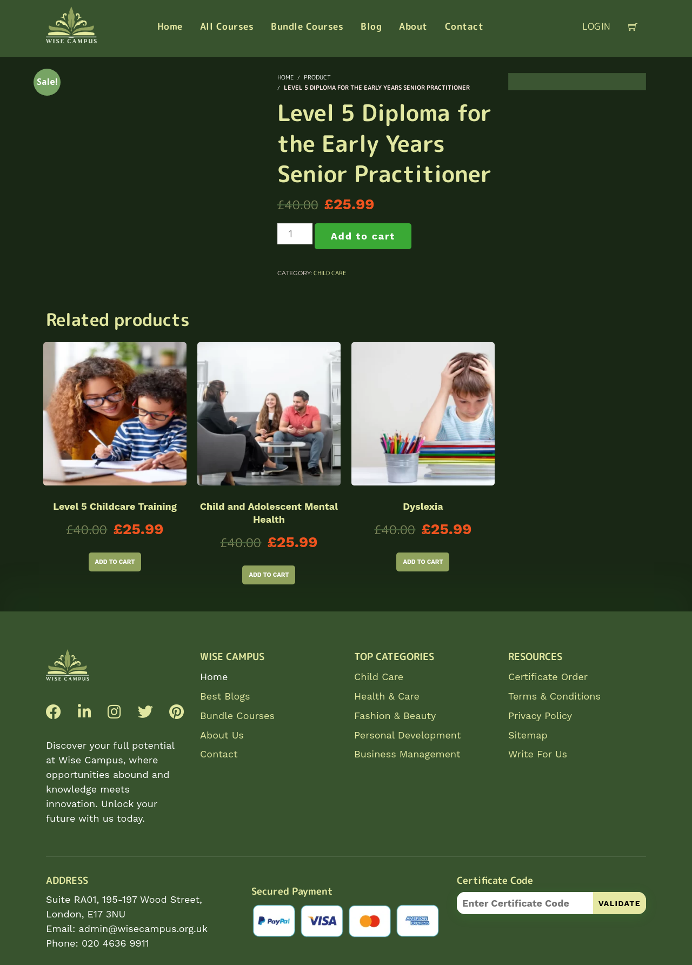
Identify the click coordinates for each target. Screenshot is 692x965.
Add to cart (363, 236)
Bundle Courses (237, 715)
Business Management (407, 754)
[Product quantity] (294, 233)
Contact (219, 754)
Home (214, 676)
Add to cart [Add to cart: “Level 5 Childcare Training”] (115, 561)
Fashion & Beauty (395, 715)
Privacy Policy (540, 715)
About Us (222, 735)
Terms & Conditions (554, 696)
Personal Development (407, 735)
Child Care (330, 273)
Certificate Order (548, 676)
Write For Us (537, 754)
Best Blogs (225, 696)
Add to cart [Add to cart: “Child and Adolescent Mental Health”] (269, 574)
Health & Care (387, 696)
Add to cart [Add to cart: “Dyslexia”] (423, 561)
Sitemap (528, 735)
